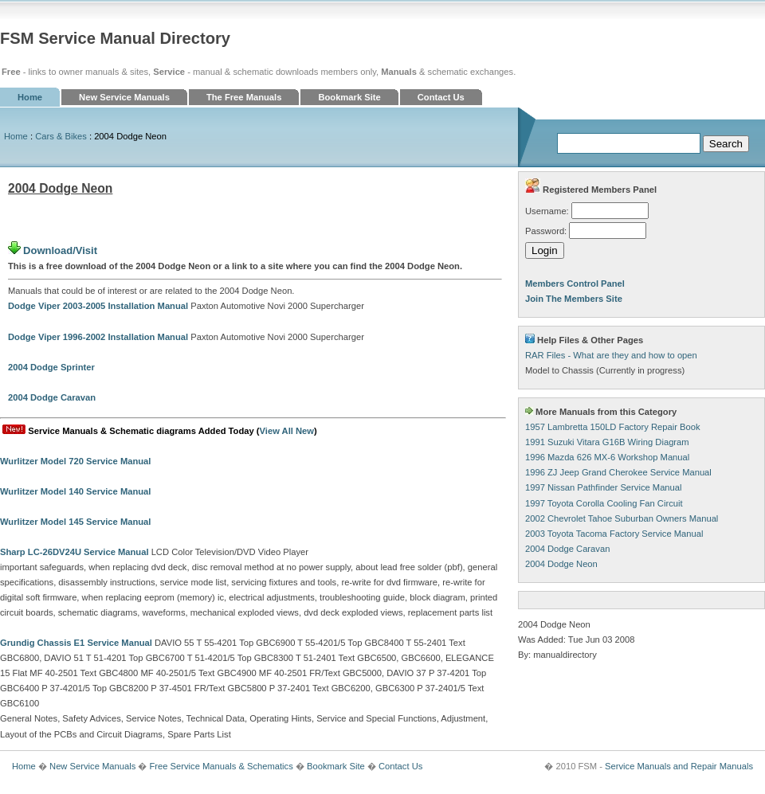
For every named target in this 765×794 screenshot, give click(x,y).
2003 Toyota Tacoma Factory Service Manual (614, 533)
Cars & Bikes (61, 136)
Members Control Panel (575, 283)
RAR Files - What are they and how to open (611, 355)
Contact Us (441, 97)
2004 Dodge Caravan (567, 548)
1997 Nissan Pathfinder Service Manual (603, 487)
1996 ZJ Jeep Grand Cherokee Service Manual (618, 472)
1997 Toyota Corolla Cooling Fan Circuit (604, 503)
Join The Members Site (573, 298)
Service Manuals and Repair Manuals (679, 766)
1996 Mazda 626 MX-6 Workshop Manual (607, 457)
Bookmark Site (349, 97)
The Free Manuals (244, 97)
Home (30, 97)
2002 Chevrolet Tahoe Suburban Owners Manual (621, 518)
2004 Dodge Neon (561, 564)
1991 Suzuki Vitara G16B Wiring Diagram (607, 442)
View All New (287, 431)
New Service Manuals (124, 97)
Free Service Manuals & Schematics (220, 766)
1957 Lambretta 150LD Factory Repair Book (612, 427)
